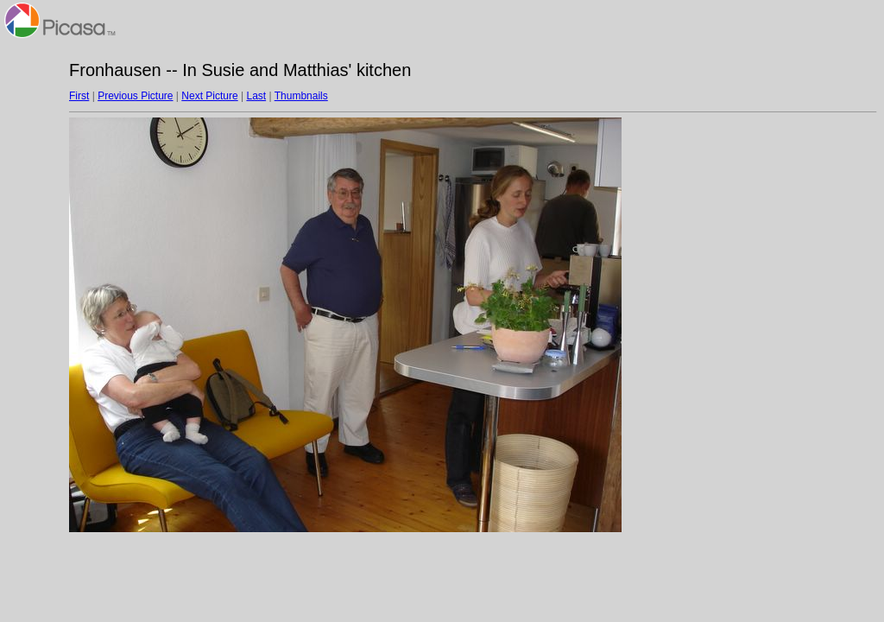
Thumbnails (301, 96)
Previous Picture (135, 96)
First (79, 96)
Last (256, 96)
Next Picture (209, 96)
